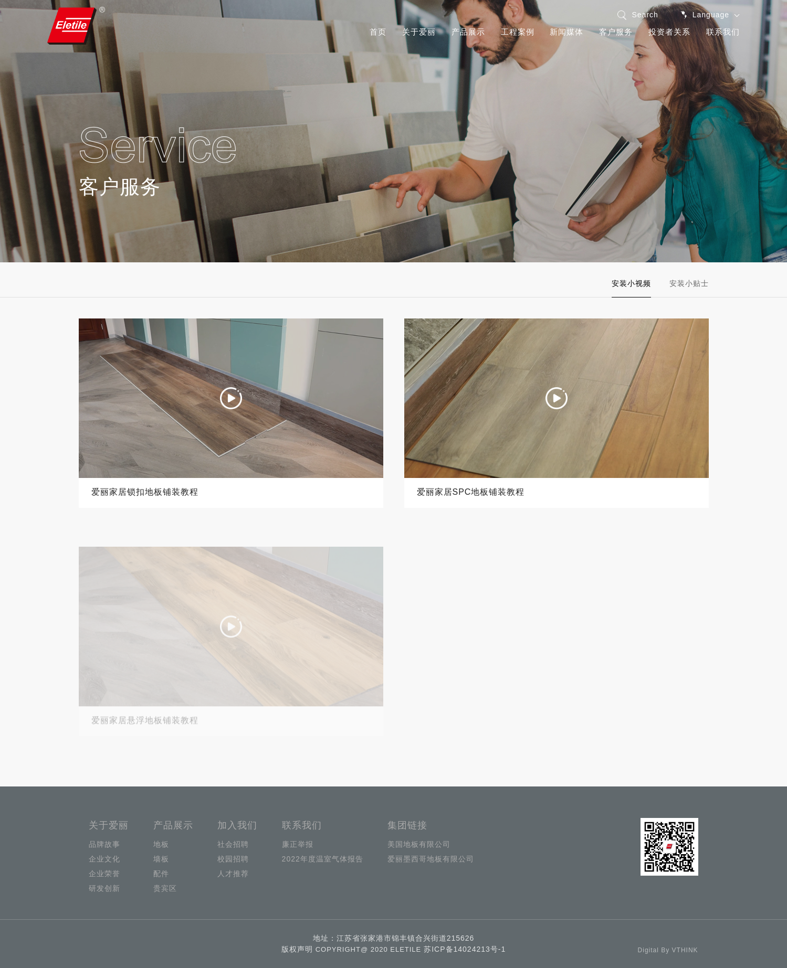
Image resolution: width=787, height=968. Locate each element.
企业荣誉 (104, 873)
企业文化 (104, 859)
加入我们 (237, 825)
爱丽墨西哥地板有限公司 (430, 859)
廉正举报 (297, 844)
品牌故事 (104, 844)
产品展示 (468, 31)
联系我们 (723, 31)
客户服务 (616, 31)
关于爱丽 (419, 31)
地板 (161, 844)
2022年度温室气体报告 (322, 859)
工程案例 (517, 31)
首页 (378, 31)
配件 (161, 873)
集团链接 (407, 825)
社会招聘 (233, 844)
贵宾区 (165, 888)
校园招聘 (233, 859)
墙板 (161, 859)
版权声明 (297, 949)
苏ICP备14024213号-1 (465, 949)
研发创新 (104, 888)
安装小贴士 (689, 283)
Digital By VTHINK (668, 950)
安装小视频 (631, 283)
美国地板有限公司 (418, 844)
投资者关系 (669, 31)
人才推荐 (233, 873)
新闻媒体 (566, 31)
